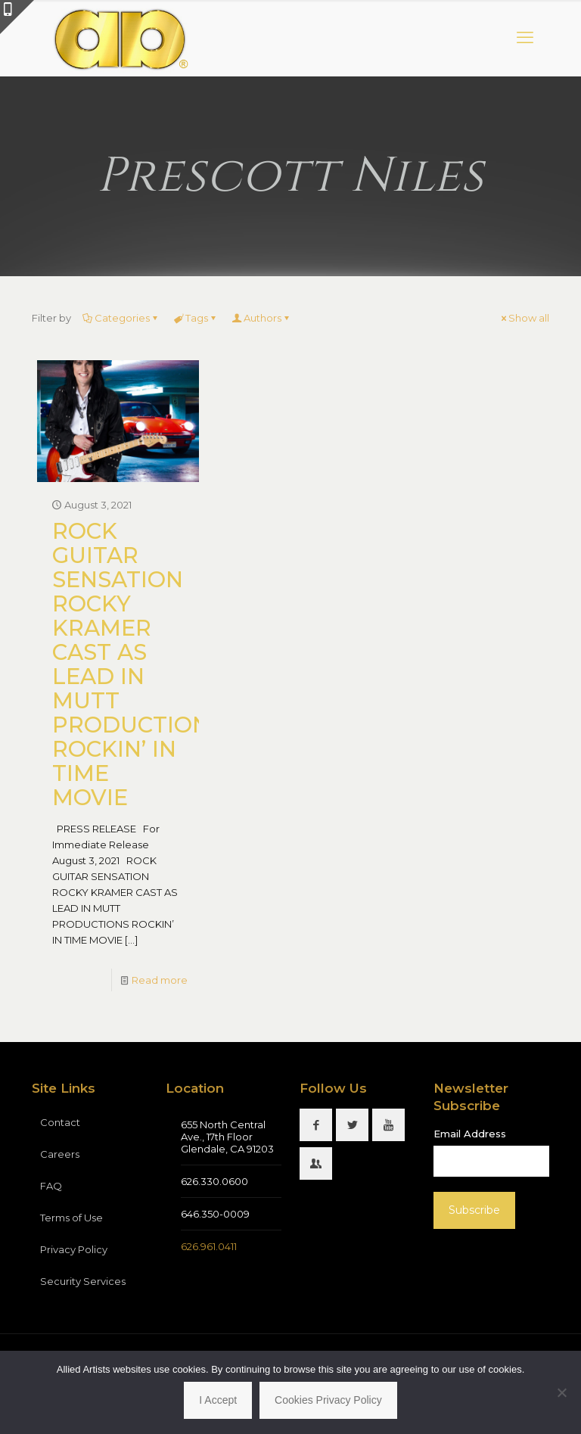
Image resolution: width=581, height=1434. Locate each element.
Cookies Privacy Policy (328, 1400)
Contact (60, 1122)
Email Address (469, 1134)
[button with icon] (316, 1125)
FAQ (51, 1186)
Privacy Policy (73, 1249)
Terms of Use (71, 1218)
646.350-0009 (215, 1214)
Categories (121, 318)
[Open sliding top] (17, 17)
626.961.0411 (209, 1246)
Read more (160, 980)
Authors (261, 318)
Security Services (83, 1281)
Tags (195, 318)
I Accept (218, 1400)
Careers (59, 1154)
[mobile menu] (525, 38)
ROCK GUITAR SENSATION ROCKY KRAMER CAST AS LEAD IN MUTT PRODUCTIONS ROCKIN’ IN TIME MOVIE (137, 664)
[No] (562, 1392)
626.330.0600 (214, 1181)
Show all (524, 318)
